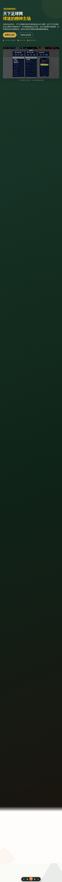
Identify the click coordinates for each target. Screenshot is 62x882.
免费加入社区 (10, 35)
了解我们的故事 (25, 35)
